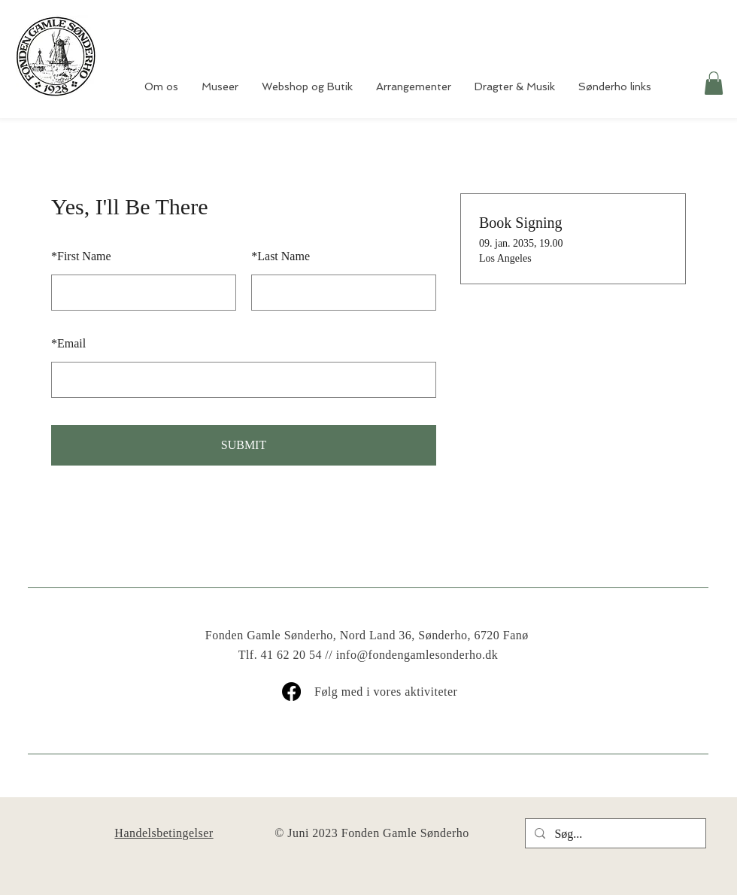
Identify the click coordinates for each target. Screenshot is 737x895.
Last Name (280, 256)
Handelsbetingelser (163, 833)
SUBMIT (243, 444)
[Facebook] (291, 691)
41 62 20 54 (291, 654)
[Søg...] (614, 834)
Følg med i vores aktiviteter (385, 691)
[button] (713, 83)
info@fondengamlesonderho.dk (417, 654)
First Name (81, 256)
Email (68, 343)
